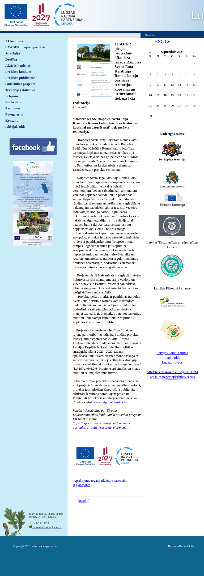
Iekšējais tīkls (15, 127)
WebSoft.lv (190, 546)
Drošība (11, 59)
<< (150, 52)
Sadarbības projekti (20, 84)
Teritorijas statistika (20, 90)
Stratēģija (12, 53)
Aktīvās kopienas (18, 65)
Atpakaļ (83, 501)
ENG (159, 41)
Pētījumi (11, 96)
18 (165, 95)
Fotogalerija (14, 114)
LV (168, 41)
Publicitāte (13, 102)
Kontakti (12, 120)
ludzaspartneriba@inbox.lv (47, 527)
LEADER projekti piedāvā (25, 47)
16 (150, 95)
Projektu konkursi (18, 72)
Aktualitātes (14, 41)
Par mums (12, 108)
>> (194, 52)
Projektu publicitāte (20, 78)
